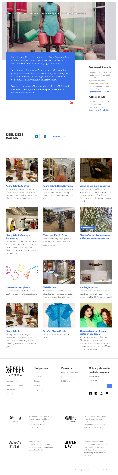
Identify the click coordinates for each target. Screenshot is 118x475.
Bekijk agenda (66, 381)
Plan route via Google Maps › (100, 110)
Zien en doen (41, 5)
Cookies (37, 381)
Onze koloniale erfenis (70, 372)
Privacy (37, 385)
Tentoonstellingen (38, 13)
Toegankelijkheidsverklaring (45, 390)
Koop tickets (39, 377)
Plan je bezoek (55, 5)
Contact (37, 372)
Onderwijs (85, 5)
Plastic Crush (56, 13)
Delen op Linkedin (37, 136)
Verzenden (109, 386)
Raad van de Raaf (68, 377)
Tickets (96, 5)
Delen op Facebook (45, 136)
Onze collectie (11, 381)
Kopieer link (57, 137)
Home (8, 13)
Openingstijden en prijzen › (100, 91)
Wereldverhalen (71, 5)
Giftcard (9, 394)
